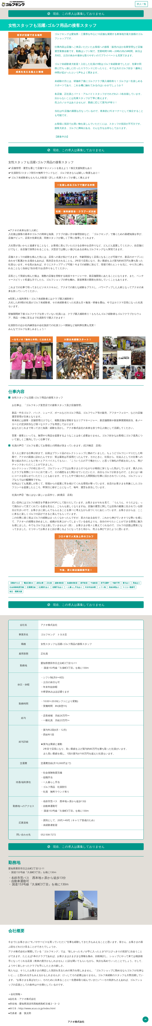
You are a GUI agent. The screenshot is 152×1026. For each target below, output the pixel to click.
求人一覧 (141, 4)
